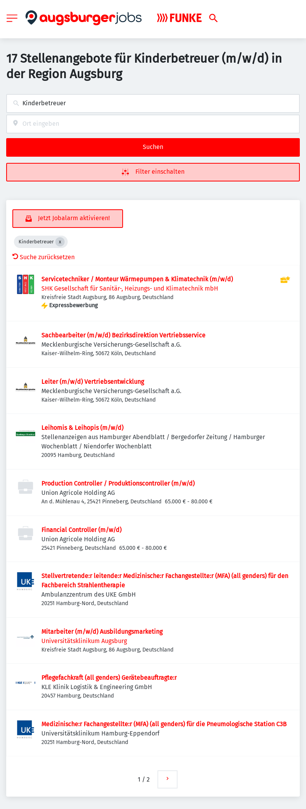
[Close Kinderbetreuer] (60, 241)
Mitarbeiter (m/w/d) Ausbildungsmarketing (101, 631)
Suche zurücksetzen (43, 257)
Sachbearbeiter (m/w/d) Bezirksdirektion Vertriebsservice (123, 335)
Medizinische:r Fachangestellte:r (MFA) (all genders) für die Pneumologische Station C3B (164, 724)
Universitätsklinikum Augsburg (84, 641)
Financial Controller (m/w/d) (81, 530)
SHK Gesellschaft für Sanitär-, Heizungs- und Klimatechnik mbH (129, 288)
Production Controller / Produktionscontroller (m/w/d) (118, 483)
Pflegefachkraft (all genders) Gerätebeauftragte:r (109, 677)
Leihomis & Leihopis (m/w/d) (82, 427)
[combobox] (153, 103)
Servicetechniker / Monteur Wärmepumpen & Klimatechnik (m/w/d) (137, 279)
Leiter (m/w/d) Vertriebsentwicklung (92, 381)
